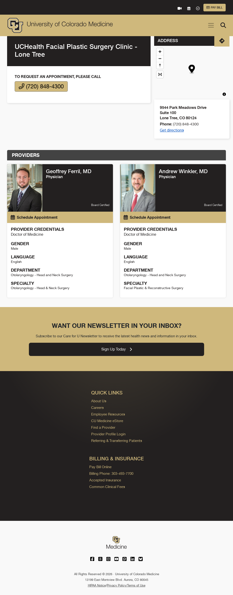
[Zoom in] (160, 51)
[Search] (223, 25)
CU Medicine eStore (107, 421)
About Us (98, 401)
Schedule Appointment (34, 217)
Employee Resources (108, 414)
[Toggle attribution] (224, 94)
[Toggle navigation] (211, 25)
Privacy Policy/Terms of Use (126, 585)
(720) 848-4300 (41, 86)
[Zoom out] (160, 58)
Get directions (172, 130)
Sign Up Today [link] (116, 349)
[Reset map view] (160, 74)
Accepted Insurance (105, 480)
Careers (97, 408)
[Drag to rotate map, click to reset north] (160, 65)
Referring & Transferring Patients (116, 441)
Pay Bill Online (100, 467)
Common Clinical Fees (107, 487)
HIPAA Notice (97, 585)
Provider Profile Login (108, 434)
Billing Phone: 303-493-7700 (111, 473)
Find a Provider (103, 427)
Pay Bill (214, 7)
